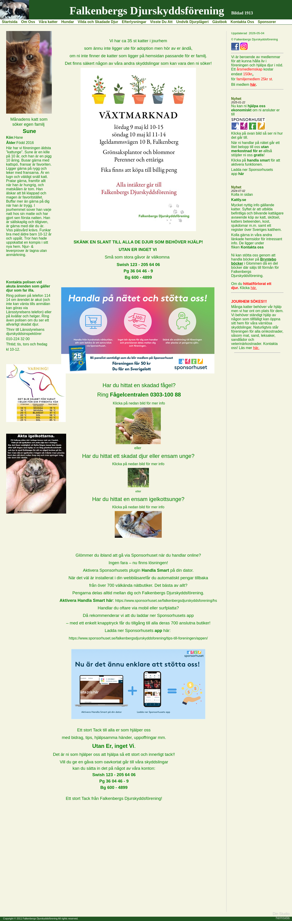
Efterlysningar (134, 22)
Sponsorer (267, 22)
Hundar (67, 22)
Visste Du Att (161, 22)
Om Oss (28, 22)
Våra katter (48, 22)
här (241, 174)
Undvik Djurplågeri (192, 22)
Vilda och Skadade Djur (98, 22)
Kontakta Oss (242, 22)
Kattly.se (238, 200)
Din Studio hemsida (281, 916)
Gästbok (219, 22)
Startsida (9, 22)
